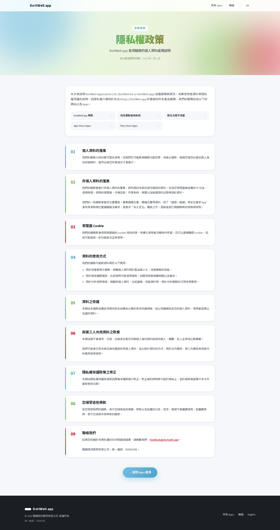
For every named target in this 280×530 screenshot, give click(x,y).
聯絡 (231, 5)
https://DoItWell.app (133, 99)
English (251, 515)
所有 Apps (216, 5)
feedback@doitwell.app (164, 440)
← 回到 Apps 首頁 (140, 472)
